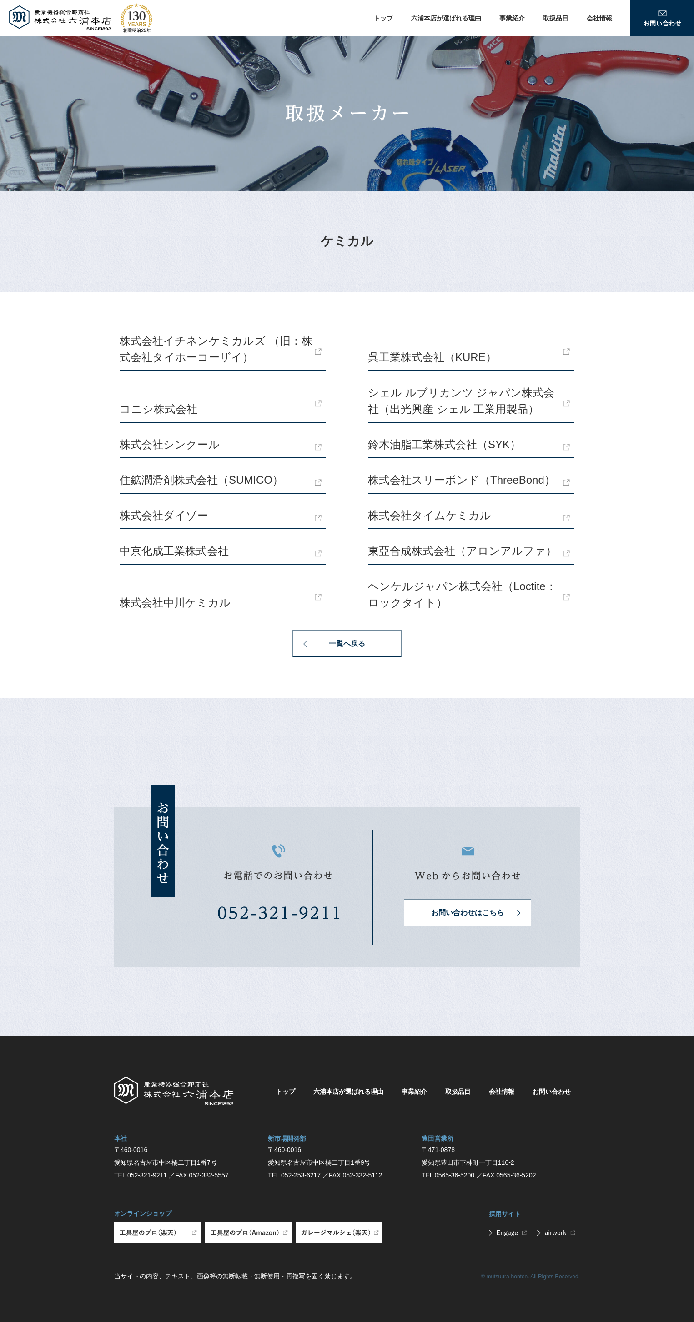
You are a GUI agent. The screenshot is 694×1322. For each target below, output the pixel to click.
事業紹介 (512, 18)
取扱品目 (555, 18)
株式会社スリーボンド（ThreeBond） (461, 480)
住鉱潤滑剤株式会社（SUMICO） (201, 480)
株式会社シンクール (170, 444)
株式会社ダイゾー (164, 515)
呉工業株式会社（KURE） (432, 357)
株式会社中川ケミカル (175, 602)
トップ (383, 18)
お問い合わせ (552, 1091)
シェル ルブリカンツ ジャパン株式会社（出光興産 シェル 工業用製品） (461, 400)
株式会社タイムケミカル (429, 515)
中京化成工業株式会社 (174, 551)
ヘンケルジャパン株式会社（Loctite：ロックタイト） (462, 594)
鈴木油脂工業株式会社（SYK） (444, 444)
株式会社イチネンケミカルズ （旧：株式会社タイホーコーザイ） (216, 349)
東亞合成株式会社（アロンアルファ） (462, 551)
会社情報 (599, 18)
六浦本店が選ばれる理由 (446, 18)
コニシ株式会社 (158, 409)
